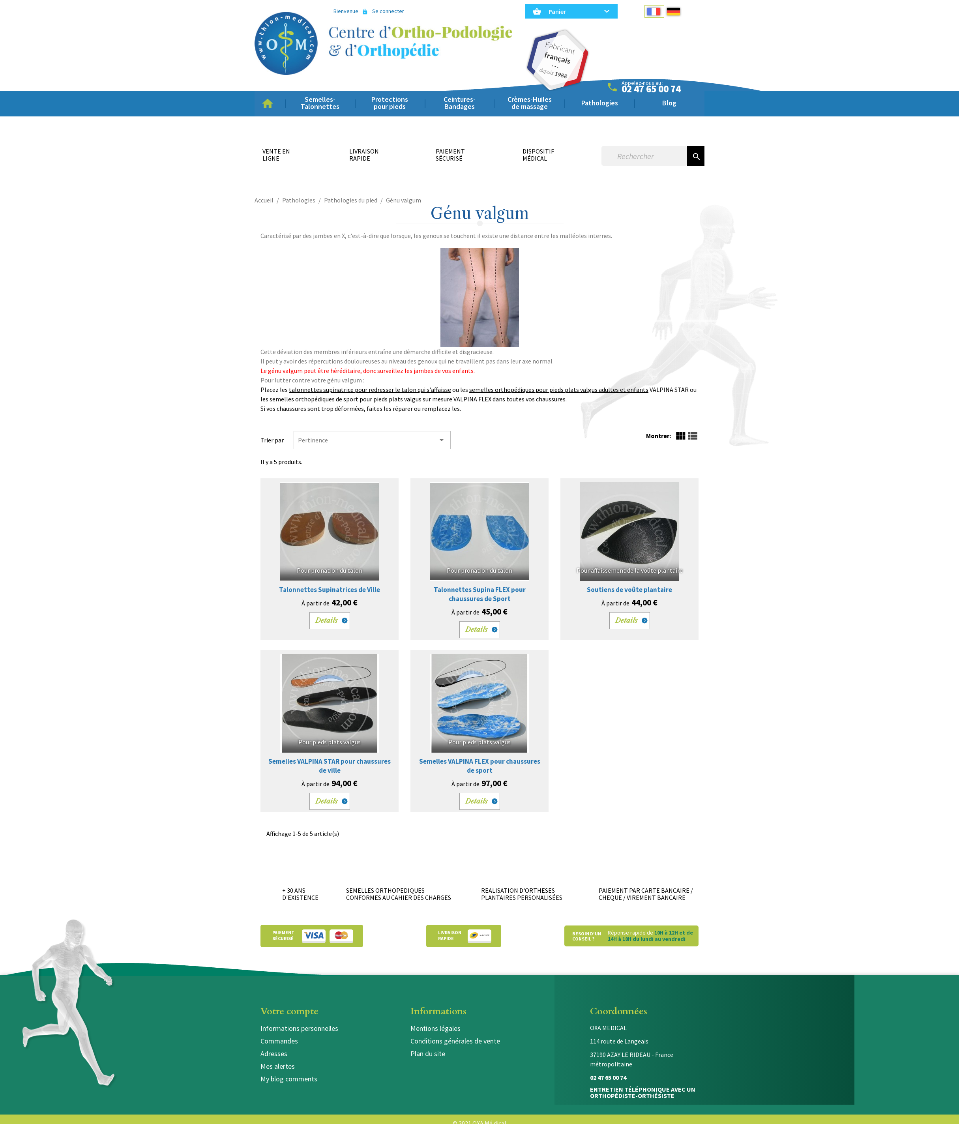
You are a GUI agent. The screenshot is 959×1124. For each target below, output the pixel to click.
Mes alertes (277, 1066)
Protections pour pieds (389, 103)
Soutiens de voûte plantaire (629, 589)
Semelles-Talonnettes (320, 103)
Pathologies (599, 102)
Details (326, 620)
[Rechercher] (644, 156)
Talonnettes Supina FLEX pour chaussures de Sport (480, 594)
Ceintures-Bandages (460, 103)
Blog (669, 102)
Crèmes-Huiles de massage (530, 103)
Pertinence (372, 440)
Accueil (270, 103)
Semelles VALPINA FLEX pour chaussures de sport (479, 766)
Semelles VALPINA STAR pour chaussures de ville (329, 766)
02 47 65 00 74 (651, 89)
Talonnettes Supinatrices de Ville (329, 589)
